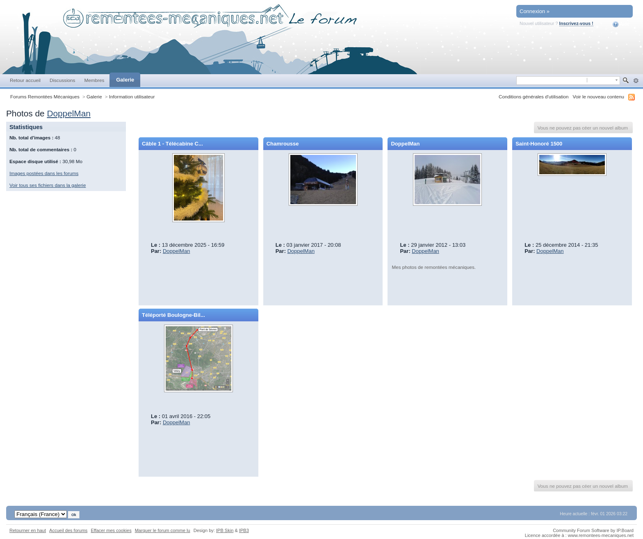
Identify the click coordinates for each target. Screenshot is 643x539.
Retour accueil (25, 80)
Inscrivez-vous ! (576, 23)
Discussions (62, 80)
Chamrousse (283, 144)
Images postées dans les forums (43, 173)
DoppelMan (68, 113)
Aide (621, 24)
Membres (94, 80)
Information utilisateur (132, 96)
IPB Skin (224, 530)
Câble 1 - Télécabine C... (172, 144)
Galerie (125, 80)
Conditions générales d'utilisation (534, 96)
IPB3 (244, 530)
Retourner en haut (27, 530)
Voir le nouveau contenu (598, 96)
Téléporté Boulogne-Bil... (173, 315)
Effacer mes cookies (111, 530)
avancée (636, 81)
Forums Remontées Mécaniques (45, 96)
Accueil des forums (68, 530)
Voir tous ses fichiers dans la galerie (47, 185)
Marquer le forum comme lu (162, 530)
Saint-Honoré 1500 (538, 144)
